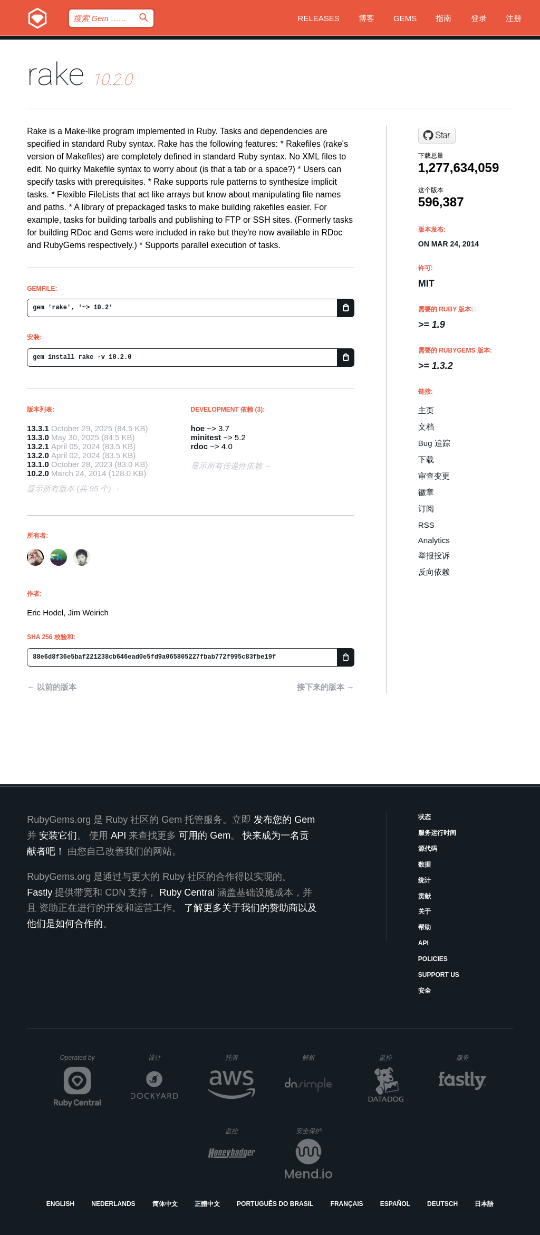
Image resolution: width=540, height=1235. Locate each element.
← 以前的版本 (51, 686)
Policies (433, 959)
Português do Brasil (275, 1204)
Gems (405, 18)
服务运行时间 (437, 833)
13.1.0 (38, 464)
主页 (426, 410)
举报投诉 (434, 555)
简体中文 (165, 1204)
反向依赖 (434, 571)
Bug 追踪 (434, 443)
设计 (163, 1057)
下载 (426, 459)
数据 (424, 864)
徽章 (426, 492)
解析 (317, 1057)
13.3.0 (38, 437)
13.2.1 (38, 446)
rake (55, 74)
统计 (424, 880)
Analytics (434, 540)
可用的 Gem (204, 835)
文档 (426, 426)
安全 (424, 990)
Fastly (39, 892)
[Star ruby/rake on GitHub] (437, 136)
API (423, 943)
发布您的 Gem (284, 819)
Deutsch (442, 1204)
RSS (426, 524)
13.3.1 (38, 428)
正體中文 (207, 1204)
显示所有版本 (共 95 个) (69, 488)
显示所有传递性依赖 (226, 465)
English (60, 1204)
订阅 (426, 508)
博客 (366, 18)
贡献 (424, 896)
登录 (479, 18)
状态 (424, 817)
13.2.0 (38, 455)
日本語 (484, 1204)
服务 (471, 1057)
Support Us (438, 974)
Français (347, 1204)
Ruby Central (187, 892)
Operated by (80, 1061)
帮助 (424, 927)
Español (395, 1204)
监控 (394, 1057)
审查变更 (434, 475)
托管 (238, 1057)
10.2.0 (38, 473)
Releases (319, 18)
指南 (443, 18)
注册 (514, 18)
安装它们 (58, 835)
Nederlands (113, 1204)
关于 (424, 911)
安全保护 (314, 1131)
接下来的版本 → (325, 686)
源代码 (427, 848)
